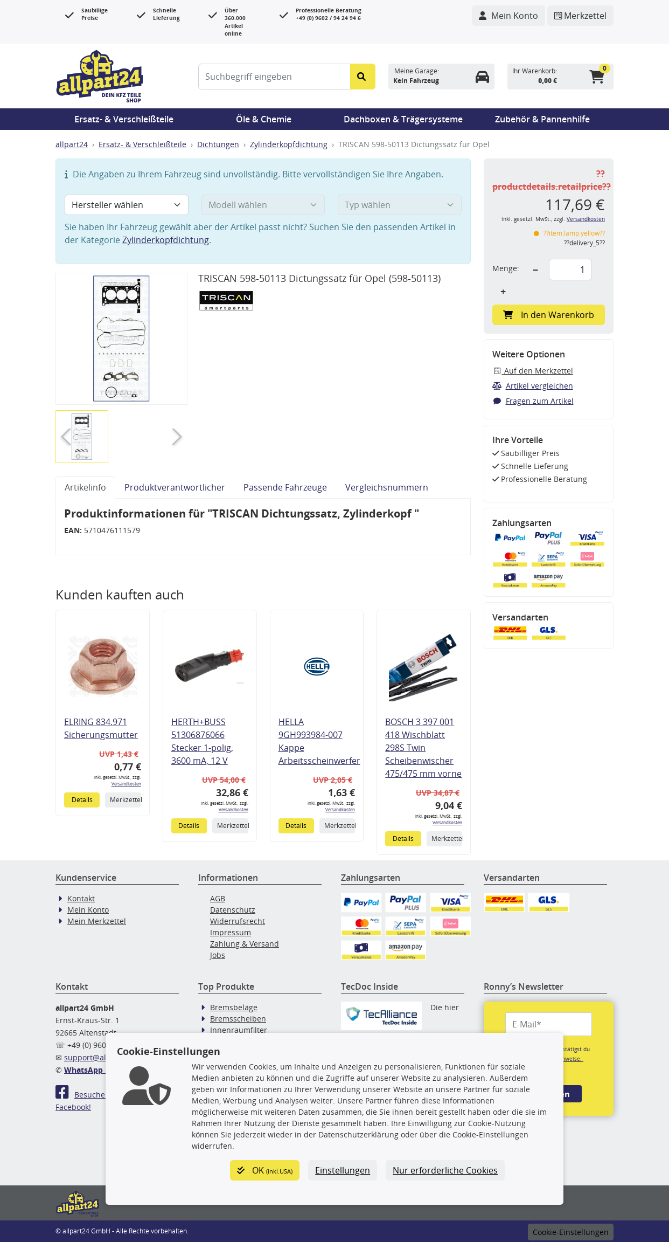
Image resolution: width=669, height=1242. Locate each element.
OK (264, 1170)
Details (82, 799)
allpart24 (71, 144)
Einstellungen (342, 1170)
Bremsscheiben (238, 1018)
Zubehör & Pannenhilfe (542, 119)
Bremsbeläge (233, 1007)
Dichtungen (218, 144)
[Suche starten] (362, 76)
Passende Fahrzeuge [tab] (285, 487)
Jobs (217, 955)
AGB (217, 898)
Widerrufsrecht (237, 921)
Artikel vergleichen (532, 386)
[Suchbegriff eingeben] (274, 76)
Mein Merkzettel (96, 921)
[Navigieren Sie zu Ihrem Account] (508, 15)
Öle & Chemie (263, 119)
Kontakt (81, 898)
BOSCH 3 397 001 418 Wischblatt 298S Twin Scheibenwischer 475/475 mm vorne (423, 747)
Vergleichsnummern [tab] (386, 487)
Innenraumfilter (238, 1030)
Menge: (505, 268)
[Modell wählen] (263, 205)
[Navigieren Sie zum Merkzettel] (580, 15)
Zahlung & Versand (244, 944)
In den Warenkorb (548, 315)
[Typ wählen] (400, 205)
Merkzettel (125, 799)
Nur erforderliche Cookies (445, 1170)
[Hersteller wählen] (127, 205)
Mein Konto (88, 910)
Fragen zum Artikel (533, 401)
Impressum (230, 932)
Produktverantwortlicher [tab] (174, 487)
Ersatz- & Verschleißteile (123, 119)
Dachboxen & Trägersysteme (403, 119)
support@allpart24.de (103, 1057)
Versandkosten (126, 783)
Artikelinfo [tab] (85, 487)
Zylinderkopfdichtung (288, 144)
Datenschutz (232, 910)
